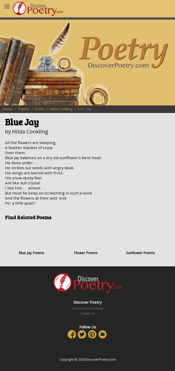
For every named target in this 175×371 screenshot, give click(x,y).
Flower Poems (86, 239)
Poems (23, 108)
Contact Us (87, 313)
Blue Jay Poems (31, 239)
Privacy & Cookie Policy (87, 308)
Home (8, 108)
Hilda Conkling (61, 108)
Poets (39, 108)
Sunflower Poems (140, 239)
